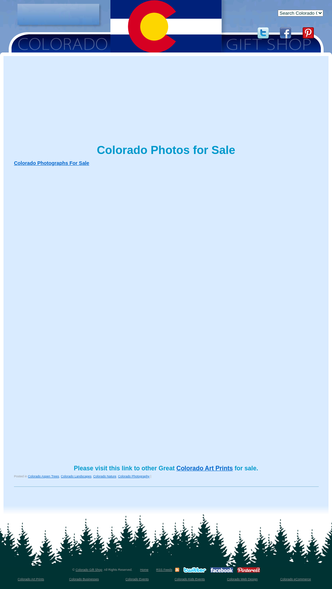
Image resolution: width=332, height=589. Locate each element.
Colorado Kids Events (190, 579)
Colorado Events (137, 579)
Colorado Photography (134, 476)
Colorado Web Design (242, 579)
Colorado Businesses (84, 579)
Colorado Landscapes (76, 476)
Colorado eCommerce (295, 579)
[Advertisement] (58, 14)
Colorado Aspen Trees (43, 476)
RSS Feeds (164, 570)
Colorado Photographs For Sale (51, 163)
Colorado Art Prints (204, 468)
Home (144, 570)
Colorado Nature (104, 476)
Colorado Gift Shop (88, 570)
